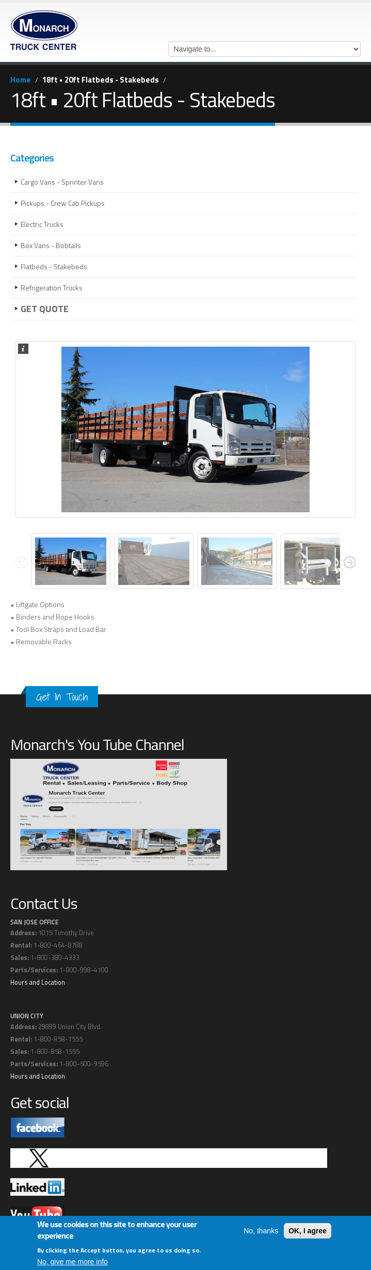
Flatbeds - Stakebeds (54, 266)
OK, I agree (307, 1231)
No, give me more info (72, 1262)
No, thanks (261, 1231)
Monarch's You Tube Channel (97, 744)
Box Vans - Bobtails (51, 245)
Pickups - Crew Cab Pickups (63, 203)
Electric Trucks (42, 224)
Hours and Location (37, 982)
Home (20, 80)
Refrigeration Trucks (52, 287)
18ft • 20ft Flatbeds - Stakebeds (100, 80)
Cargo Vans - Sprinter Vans (62, 181)
